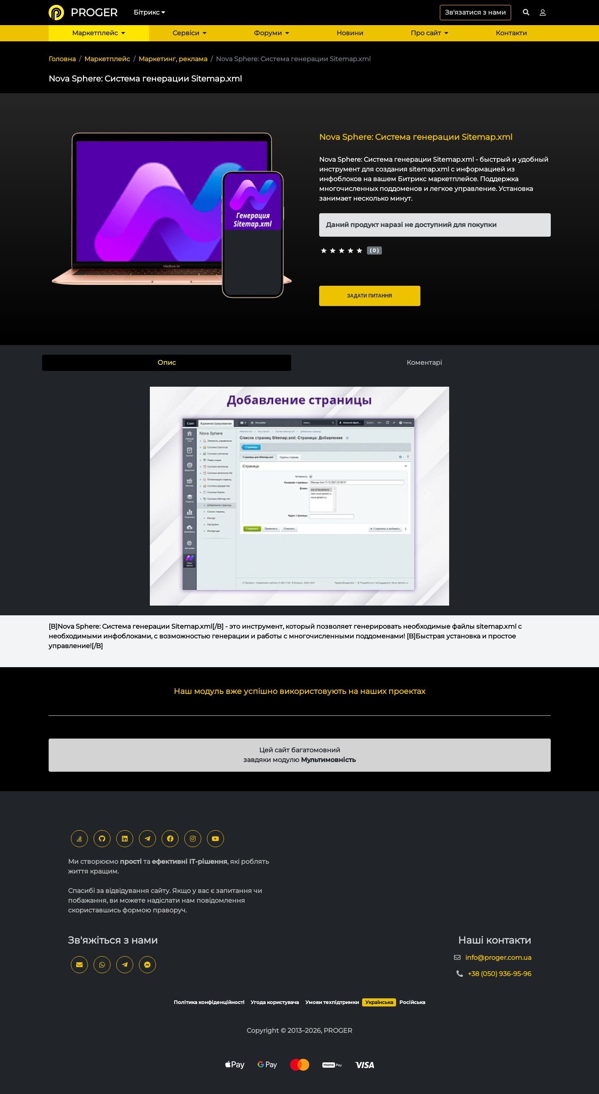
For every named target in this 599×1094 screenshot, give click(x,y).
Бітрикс (149, 12)
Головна (62, 59)
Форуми (271, 33)
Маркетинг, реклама (173, 59)
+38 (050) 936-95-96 (499, 974)
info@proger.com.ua (498, 957)
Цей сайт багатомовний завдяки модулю (299, 755)
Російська (412, 1002)
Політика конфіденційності (209, 1002)
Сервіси (190, 33)
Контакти (511, 33)
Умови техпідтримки (332, 1002)
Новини (350, 33)
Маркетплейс (98, 33)
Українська (379, 1002)
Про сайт (429, 33)
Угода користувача (275, 1002)
